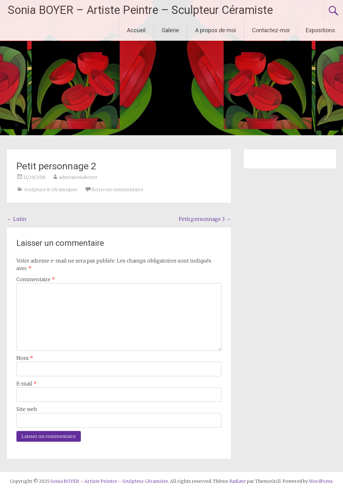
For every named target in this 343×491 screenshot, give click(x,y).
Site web (26, 409)
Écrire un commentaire (117, 189)
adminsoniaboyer (78, 177)
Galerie (170, 30)
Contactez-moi (271, 30)
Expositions (320, 30)
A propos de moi (215, 30)
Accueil (136, 30)
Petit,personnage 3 (205, 219)
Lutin (17, 219)
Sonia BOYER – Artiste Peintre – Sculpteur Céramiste (140, 10)
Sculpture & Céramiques (50, 189)
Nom (24, 358)
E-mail (26, 383)
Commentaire (35, 279)
